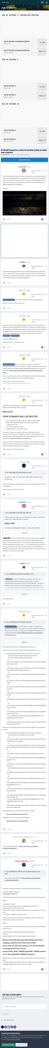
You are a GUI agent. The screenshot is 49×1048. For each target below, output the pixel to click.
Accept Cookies (8, 1045)
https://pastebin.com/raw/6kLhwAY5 (17, 821)
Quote (9, 219)
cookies (13, 1035)
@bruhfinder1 (15, 335)
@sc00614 (6, 335)
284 (28, 290)
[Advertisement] (19, 238)
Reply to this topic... (10, 1006)
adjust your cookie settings (12, 1037)
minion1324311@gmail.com (31, 871)
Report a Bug (25, 154)
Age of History (9, 7)
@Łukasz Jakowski (9, 299)
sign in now (39, 997)
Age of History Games (13, 1039)
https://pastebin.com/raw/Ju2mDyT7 (17, 814)
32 (28, 262)
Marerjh (25, 472)
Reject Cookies (21, 1045)
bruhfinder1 (6, 154)
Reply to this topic (24, 160)
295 (28, 462)
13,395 (32, 861)
